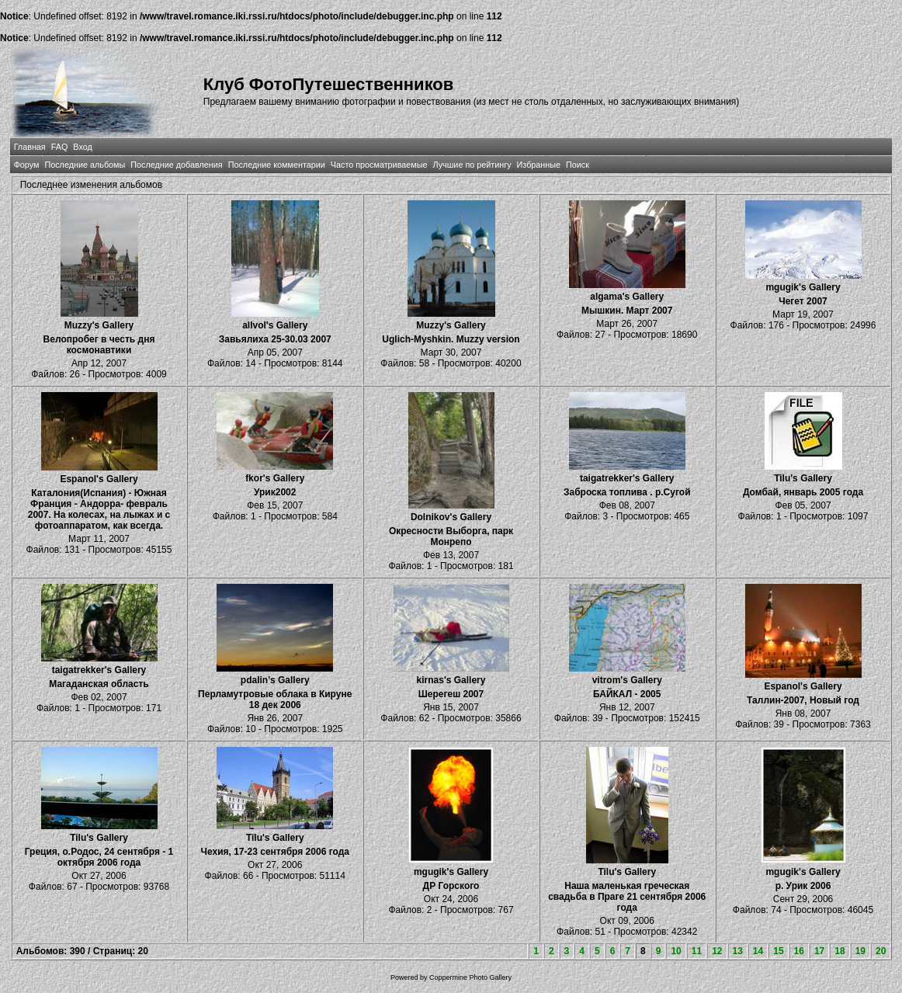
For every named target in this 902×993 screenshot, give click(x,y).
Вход (82, 146)
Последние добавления (176, 164)
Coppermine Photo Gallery (470, 977)
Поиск (577, 164)
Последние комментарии (276, 164)
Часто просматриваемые (379, 164)
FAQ (59, 146)
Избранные (538, 164)
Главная (30, 146)
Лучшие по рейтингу (471, 164)
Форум (27, 164)
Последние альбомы (84, 164)
